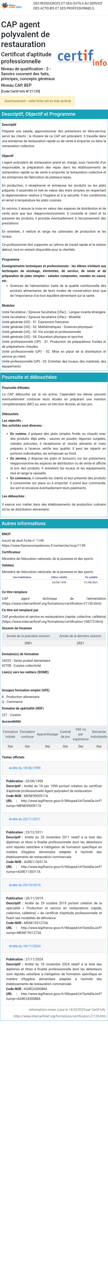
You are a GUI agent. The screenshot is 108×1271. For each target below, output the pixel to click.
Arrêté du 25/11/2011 (25, 819)
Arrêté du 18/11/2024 (25, 946)
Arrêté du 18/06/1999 (25, 768)
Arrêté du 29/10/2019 (25, 885)
